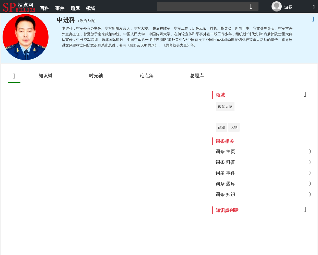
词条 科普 (264, 162)
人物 (234, 127)
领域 (90, 8)
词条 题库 (264, 184)
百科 (44, 8)
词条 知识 (264, 194)
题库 (75, 8)
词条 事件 (264, 173)
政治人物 (225, 107)
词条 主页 (264, 151)
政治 (221, 127)
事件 (59, 8)
